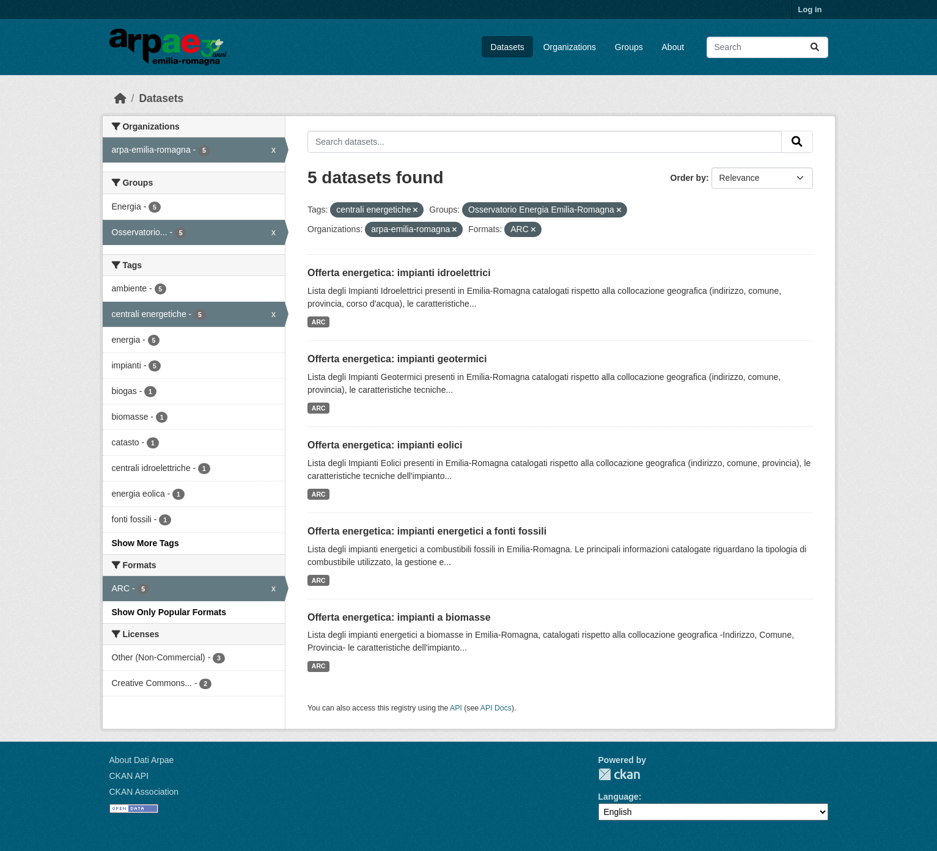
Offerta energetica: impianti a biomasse (399, 617)
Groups (629, 47)
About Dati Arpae (141, 760)
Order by (688, 178)
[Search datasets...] (767, 47)
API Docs (496, 708)
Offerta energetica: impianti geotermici (397, 359)
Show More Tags (145, 543)
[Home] (120, 98)
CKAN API (129, 776)
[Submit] (815, 47)
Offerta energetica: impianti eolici (384, 445)
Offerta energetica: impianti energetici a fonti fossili (426, 531)
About (673, 47)
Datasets (507, 47)
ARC (319, 322)
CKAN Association (144, 792)
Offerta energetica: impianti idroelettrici (399, 273)
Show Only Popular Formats (169, 612)
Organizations (569, 47)
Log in (810, 9)
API (456, 708)
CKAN (619, 774)
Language (618, 797)
